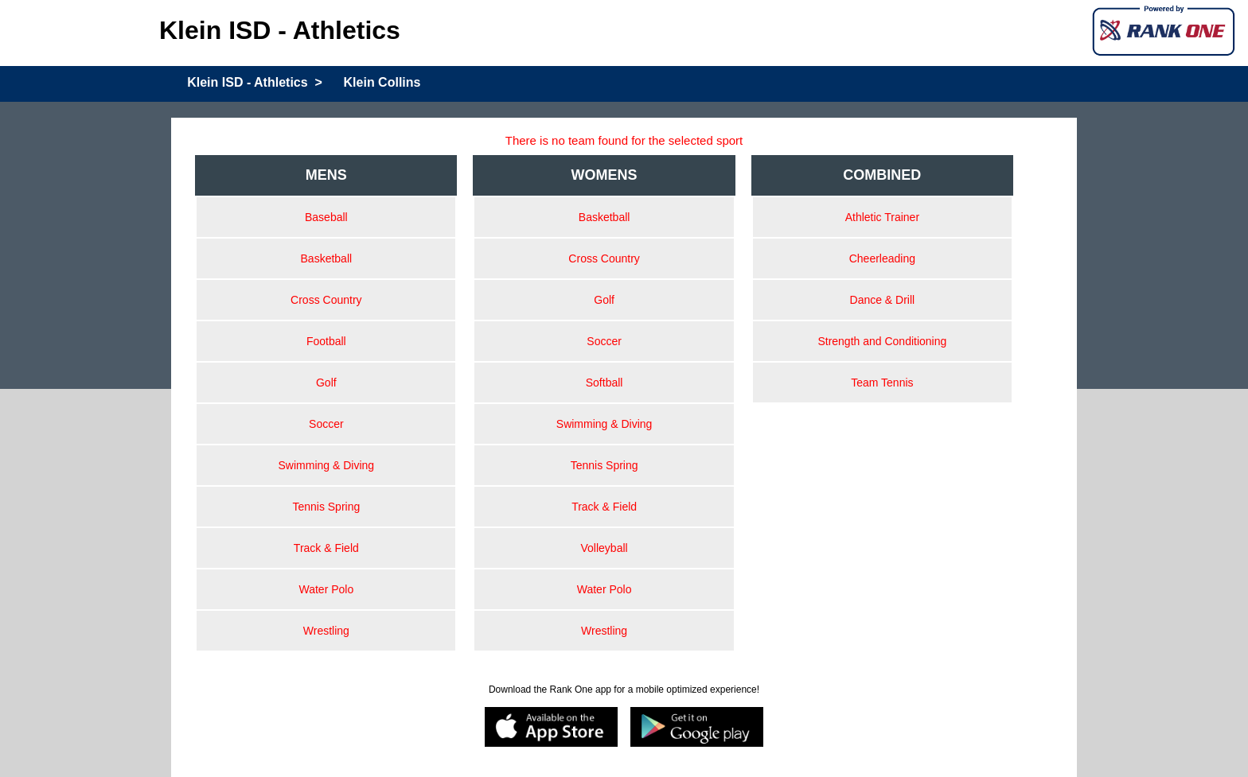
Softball (604, 382)
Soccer (326, 424)
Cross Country (326, 299)
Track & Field (326, 548)
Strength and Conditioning (881, 341)
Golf (326, 382)
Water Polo (325, 589)
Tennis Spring (326, 506)
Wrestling (326, 630)
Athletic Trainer (882, 217)
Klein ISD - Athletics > (254, 82)
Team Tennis (882, 382)
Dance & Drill (882, 299)
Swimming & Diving (327, 465)
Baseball (326, 217)
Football (326, 341)
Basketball (327, 258)
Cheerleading (882, 258)
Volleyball (604, 548)
